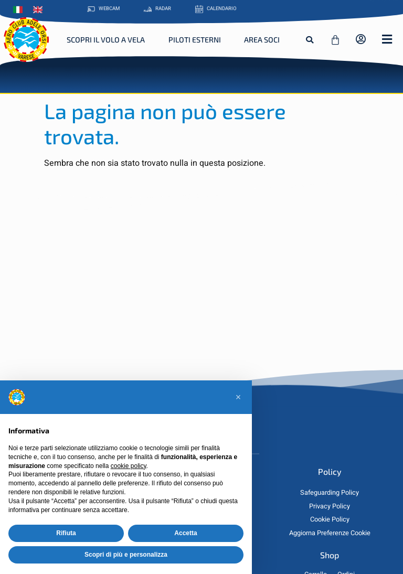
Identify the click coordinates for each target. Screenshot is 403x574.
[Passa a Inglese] (40, 9)
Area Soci (262, 39)
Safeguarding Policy (329, 492)
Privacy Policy (329, 506)
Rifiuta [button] (66, 533)
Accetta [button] (185, 533)
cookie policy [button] (128, 466)
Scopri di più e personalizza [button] (125, 554)
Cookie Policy (329, 519)
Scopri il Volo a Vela (106, 39)
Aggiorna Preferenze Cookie (329, 533)
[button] (309, 39)
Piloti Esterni (194, 39)
